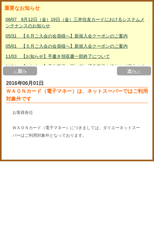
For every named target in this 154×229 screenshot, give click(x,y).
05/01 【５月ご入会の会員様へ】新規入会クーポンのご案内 (67, 46)
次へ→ (134, 70)
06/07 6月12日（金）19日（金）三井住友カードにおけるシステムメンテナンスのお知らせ (75, 22)
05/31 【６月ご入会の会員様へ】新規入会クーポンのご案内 (67, 35)
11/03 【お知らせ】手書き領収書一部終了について (58, 56)
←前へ (20, 70)
